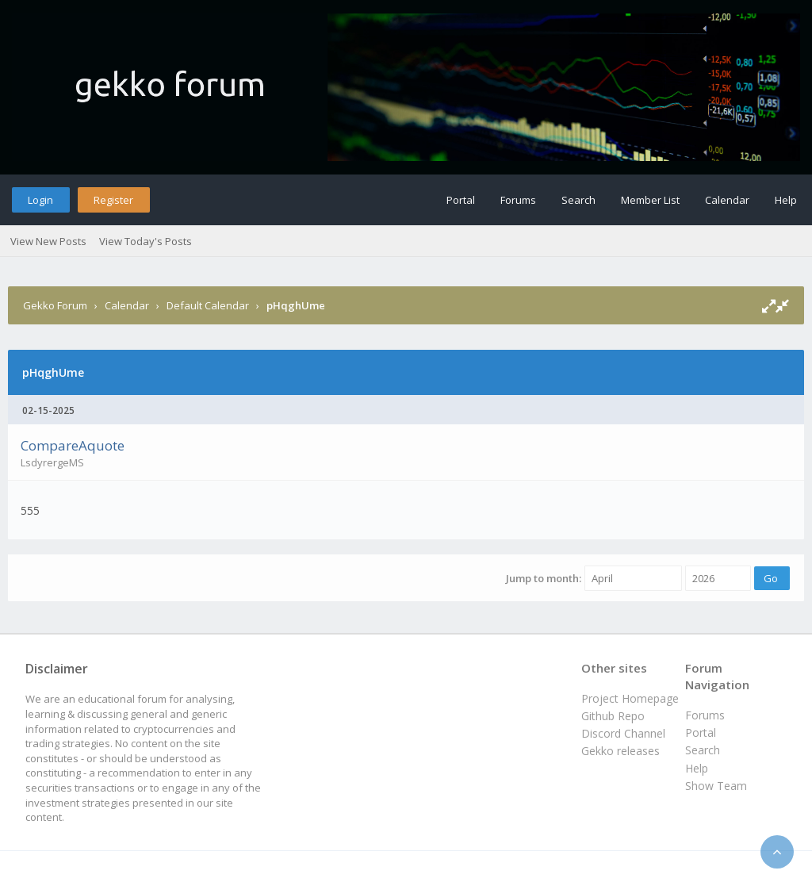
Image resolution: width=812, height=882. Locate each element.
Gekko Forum (55, 305)
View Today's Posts (145, 241)
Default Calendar (208, 305)
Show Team (716, 785)
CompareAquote (72, 445)
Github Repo (613, 715)
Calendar (727, 200)
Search (578, 200)
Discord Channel (623, 733)
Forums (518, 200)
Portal (460, 200)
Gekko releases (620, 750)
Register (113, 200)
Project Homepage (630, 698)
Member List (650, 200)
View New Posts (48, 241)
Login (40, 200)
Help (786, 200)
